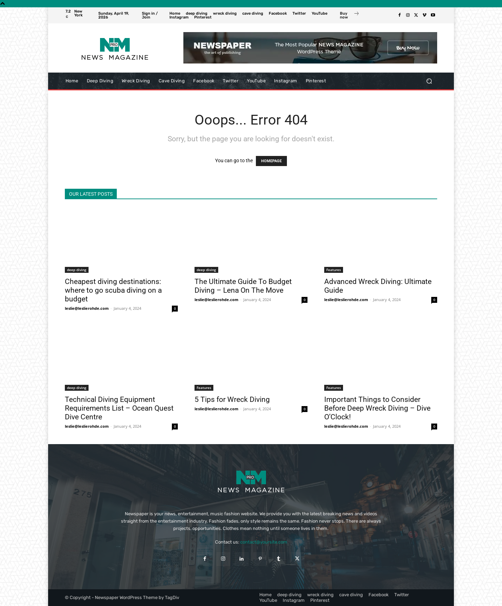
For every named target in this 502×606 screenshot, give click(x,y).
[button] (429, 81)
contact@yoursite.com (263, 542)
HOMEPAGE (271, 161)
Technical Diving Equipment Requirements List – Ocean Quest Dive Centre (119, 408)
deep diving (76, 269)
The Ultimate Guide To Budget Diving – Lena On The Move (243, 285)
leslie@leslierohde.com (87, 308)
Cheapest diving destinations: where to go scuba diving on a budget (113, 290)
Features (333, 269)
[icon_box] (349, 16)
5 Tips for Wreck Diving (232, 399)
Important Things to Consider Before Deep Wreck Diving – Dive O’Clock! (377, 408)
